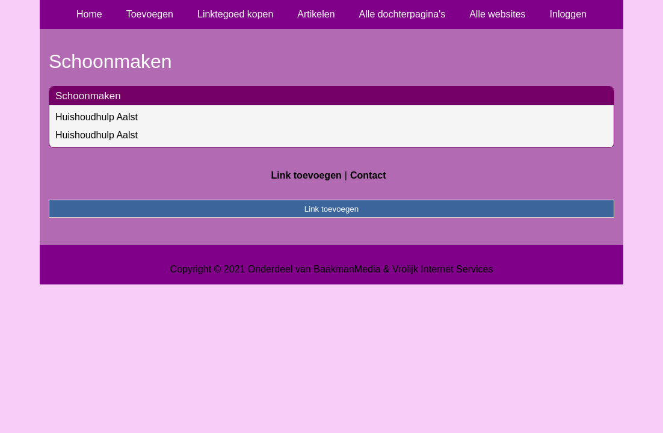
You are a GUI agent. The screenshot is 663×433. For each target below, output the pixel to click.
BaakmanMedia (346, 269)
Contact (368, 175)
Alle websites (497, 14)
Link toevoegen (306, 175)
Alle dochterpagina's (402, 14)
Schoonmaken (88, 96)
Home (89, 14)
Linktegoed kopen (235, 14)
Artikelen (316, 14)
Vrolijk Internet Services (442, 269)
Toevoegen (149, 14)
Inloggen (568, 14)
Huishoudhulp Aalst (96, 117)
